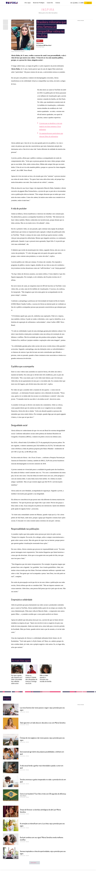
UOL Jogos (27, 2)
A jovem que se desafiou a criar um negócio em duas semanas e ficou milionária (50, 126)
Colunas (57, 2)
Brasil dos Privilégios (38, 2)
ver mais (34, 863)
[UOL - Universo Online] (18, 3)
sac (71, 2)
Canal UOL (50, 2)
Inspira (48, 9)
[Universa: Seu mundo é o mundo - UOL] (11, 3)
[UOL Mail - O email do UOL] (75, 3)
